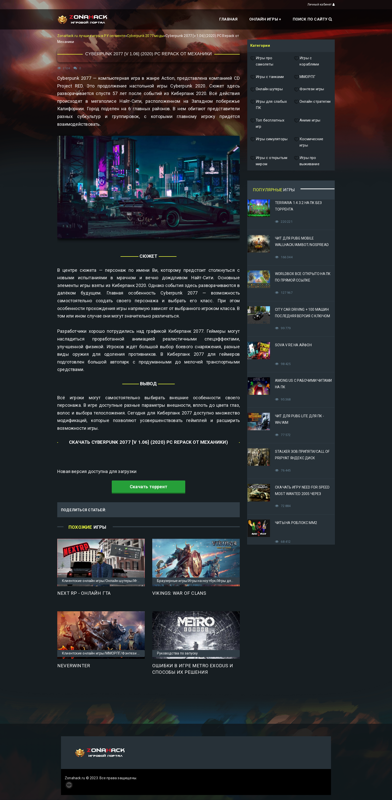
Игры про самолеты (262, 61)
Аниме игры (307, 123)
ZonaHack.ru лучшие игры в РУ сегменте (91, 36)
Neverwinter (73, 665)
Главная (228, 19)
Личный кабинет (321, 4)
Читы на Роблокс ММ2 (296, 523)
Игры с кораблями (306, 61)
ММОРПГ (305, 77)
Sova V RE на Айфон (293, 345)
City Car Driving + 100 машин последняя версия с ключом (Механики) (302, 316)
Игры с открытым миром (268, 161)
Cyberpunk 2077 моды (145, 36)
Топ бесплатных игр (267, 123)
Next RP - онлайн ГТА (83, 593)
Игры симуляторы (269, 142)
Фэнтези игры (309, 89)
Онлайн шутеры (266, 89)
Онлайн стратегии (312, 104)
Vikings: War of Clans (179, 593)
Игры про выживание (307, 161)
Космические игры (308, 142)
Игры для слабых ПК (268, 104)
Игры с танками (267, 77)
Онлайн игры (263, 19)
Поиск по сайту (312, 19)
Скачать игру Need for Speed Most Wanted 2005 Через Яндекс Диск (302, 493)
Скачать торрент (148, 486)
